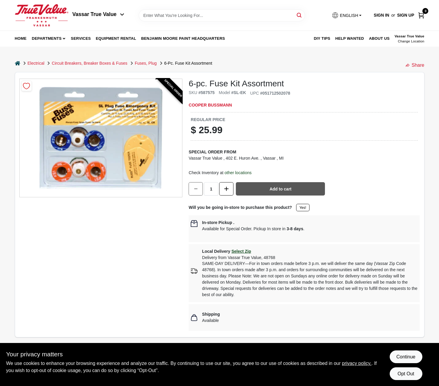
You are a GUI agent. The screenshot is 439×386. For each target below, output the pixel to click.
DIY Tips (322, 38)
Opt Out (405, 373)
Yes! (302, 208)
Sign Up (405, 15)
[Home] (17, 63)
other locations (238, 172)
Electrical (36, 63)
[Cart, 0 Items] (421, 15)
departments (46, 38)
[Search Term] (222, 15)
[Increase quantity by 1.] (226, 189)
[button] (347, 15)
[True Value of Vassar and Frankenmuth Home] (41, 15)
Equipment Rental (116, 38)
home (21, 38)
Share (415, 65)
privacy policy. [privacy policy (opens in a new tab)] (356, 363)
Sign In (381, 15)
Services (81, 38)
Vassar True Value (98, 14)
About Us (379, 38)
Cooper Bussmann (210, 105)
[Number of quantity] (211, 189)
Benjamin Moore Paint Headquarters (183, 38)
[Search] (299, 15)
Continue (405, 356)
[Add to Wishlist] (26, 86)
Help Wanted (349, 38)
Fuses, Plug (146, 63)
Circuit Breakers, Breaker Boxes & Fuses (89, 63)
